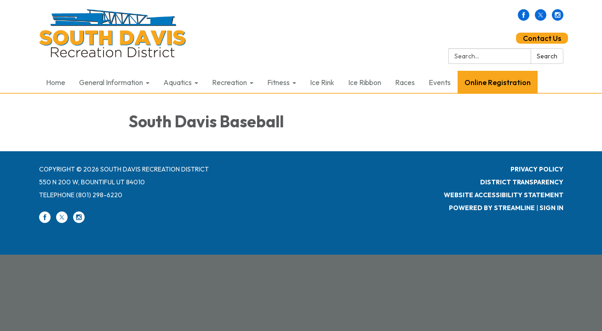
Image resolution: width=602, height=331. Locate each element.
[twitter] (540, 18)
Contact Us (542, 38)
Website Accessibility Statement (503, 195)
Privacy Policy (536, 169)
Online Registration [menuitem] (497, 82)
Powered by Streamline (492, 208)
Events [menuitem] (440, 82)
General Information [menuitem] (111, 82)
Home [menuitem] (55, 82)
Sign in (551, 208)
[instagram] (557, 18)
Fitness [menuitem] (278, 82)
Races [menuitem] (405, 82)
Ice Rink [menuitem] (322, 82)
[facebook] (523, 18)
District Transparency (521, 182)
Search (547, 56)
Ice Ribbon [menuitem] (364, 82)
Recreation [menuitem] (229, 82)
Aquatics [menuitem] (177, 82)
